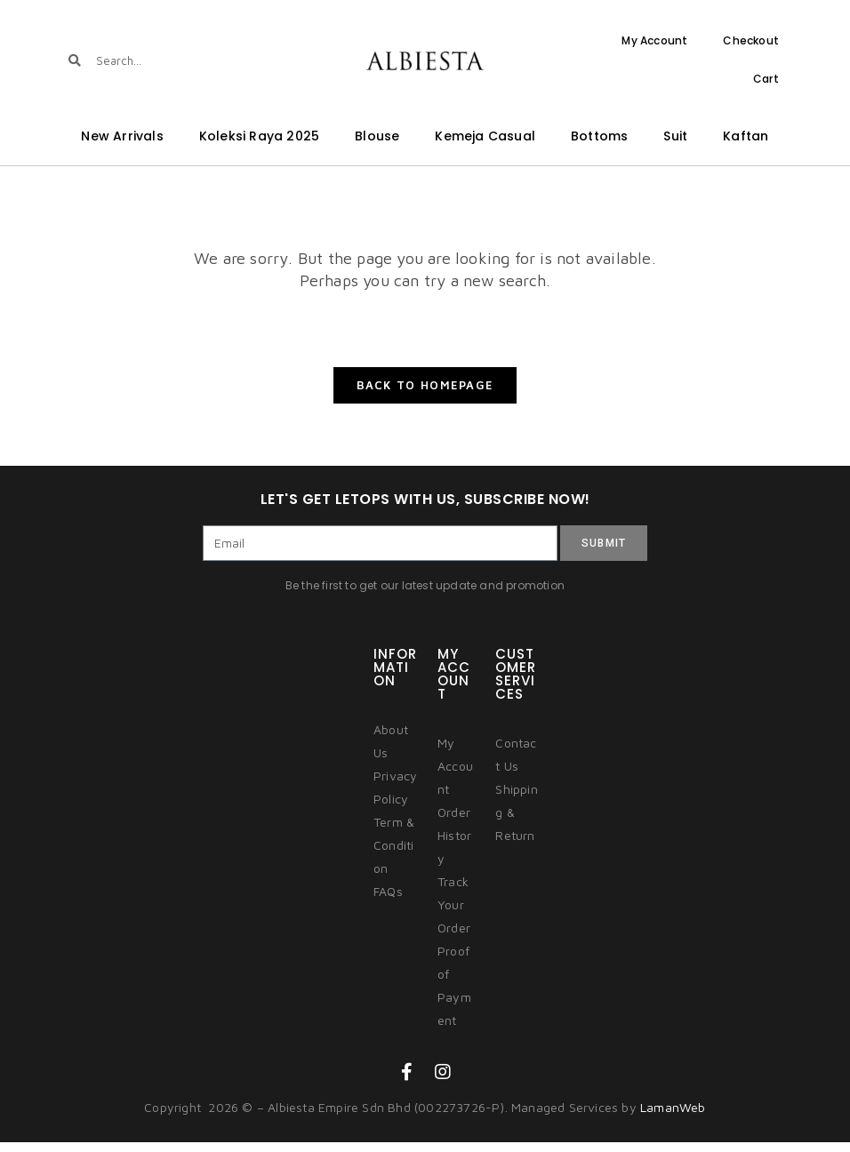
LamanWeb (673, 1116)
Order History (454, 844)
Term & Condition (393, 853)
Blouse (377, 136)
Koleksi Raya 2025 (259, 136)
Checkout (751, 40)
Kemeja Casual (485, 136)
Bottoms (599, 136)
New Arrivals (122, 136)
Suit (675, 136)
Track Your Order (453, 913)
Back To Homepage (425, 395)
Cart (766, 78)
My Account (654, 40)
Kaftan (745, 136)
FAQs (388, 900)
